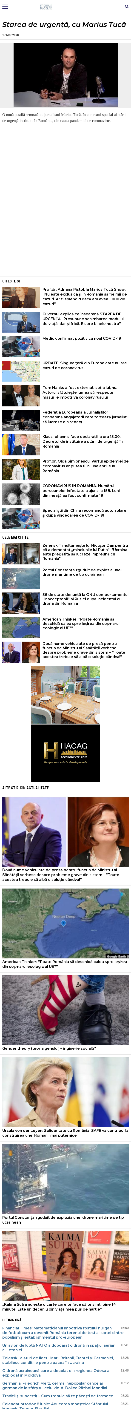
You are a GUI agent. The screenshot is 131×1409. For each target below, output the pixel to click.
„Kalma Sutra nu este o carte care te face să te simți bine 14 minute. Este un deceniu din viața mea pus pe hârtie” (59, 1306)
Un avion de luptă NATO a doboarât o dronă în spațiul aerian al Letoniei (58, 1347)
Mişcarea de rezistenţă (65, 6)
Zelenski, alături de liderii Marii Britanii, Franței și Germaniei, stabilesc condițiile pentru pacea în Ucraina (58, 1360)
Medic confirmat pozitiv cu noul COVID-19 (82, 338)
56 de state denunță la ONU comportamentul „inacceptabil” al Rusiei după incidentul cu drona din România (85, 599)
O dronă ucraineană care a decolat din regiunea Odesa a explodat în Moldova (55, 1373)
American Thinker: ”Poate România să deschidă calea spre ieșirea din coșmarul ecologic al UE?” (81, 623)
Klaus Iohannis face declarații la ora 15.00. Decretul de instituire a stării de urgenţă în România (83, 441)
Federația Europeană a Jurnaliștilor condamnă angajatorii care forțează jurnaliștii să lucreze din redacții (85, 417)
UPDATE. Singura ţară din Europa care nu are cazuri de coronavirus (85, 365)
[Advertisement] (65, 243)
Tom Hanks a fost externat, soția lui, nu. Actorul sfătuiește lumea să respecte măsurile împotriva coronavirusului (80, 392)
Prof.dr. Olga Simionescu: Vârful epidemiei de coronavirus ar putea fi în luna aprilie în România (86, 466)
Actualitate (37, 788)
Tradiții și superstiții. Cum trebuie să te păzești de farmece (57, 1396)
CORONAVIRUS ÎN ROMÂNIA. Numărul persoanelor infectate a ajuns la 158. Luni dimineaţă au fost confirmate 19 (81, 491)
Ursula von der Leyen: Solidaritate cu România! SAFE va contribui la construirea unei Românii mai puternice (65, 1133)
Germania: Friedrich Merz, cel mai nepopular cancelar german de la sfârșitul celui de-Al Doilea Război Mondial (54, 1385)
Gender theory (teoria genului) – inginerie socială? (49, 1048)
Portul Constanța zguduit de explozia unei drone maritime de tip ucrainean (82, 572)
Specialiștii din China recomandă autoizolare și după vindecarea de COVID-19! (84, 513)
